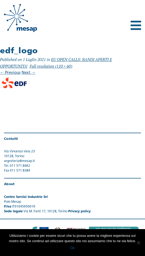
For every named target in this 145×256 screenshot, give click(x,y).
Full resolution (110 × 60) (51, 66)
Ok (72, 248)
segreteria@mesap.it (19, 161)
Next (28, 73)
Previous (10, 73)
